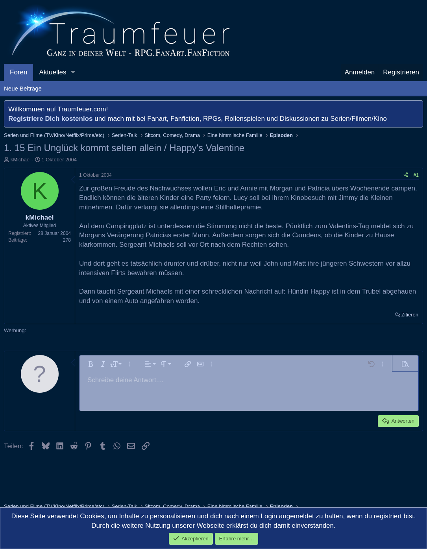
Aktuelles (52, 72)
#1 (416, 175)
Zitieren (409, 315)
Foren (18, 72)
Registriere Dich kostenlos (50, 118)
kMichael (21, 160)
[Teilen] (406, 175)
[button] (73, 72)
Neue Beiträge (23, 88)
